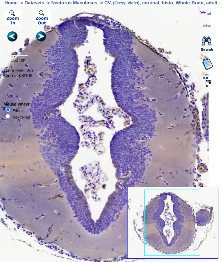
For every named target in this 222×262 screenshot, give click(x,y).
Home (10, 2)
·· (205, 26)
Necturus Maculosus (74, 2)
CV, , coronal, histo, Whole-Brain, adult (160, 2)
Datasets (34, 2)
